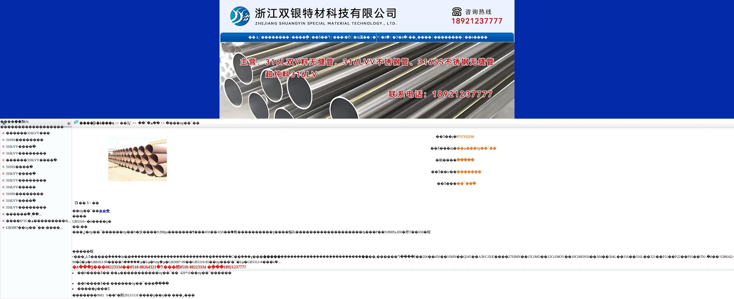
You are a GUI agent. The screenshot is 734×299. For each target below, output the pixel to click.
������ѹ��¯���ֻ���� (139, 283)
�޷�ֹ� (104, 211)
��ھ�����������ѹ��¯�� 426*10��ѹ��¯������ (171, 273)
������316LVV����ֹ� (31, 160)
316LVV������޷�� (26, 153)
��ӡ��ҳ (155, 295)
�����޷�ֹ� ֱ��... (23, 214)
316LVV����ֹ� (21, 147)
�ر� (183, 295)
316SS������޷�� (24, 140)
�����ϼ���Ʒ (93, 289)
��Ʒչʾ (126, 123)
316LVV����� (21, 187)
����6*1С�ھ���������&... (38, 221)
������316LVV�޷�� (28, 133)
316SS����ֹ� (19, 167)
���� (57, 127)
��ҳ (109, 123)
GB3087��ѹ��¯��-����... (34, 228)
